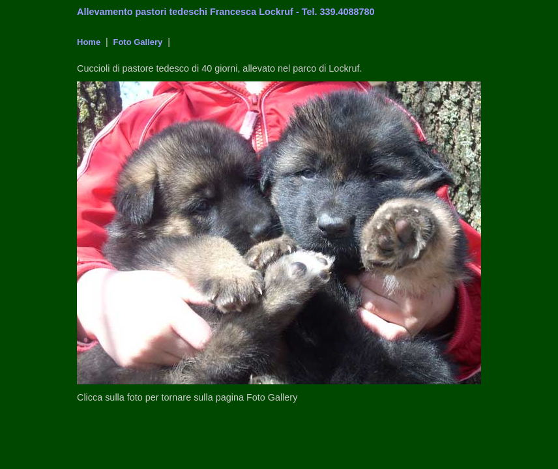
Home (88, 42)
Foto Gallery (136, 42)
